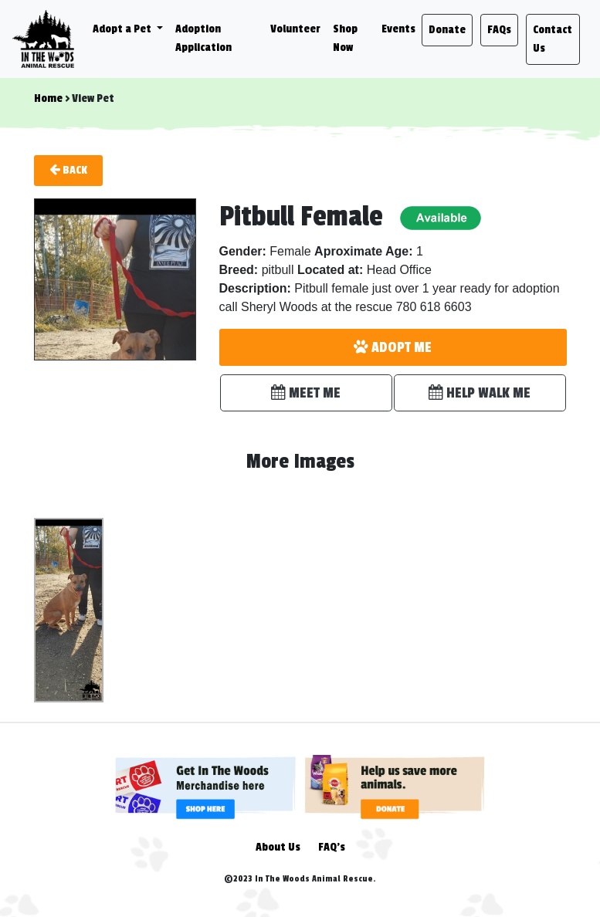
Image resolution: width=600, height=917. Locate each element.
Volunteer (295, 29)
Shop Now (345, 38)
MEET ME (306, 392)
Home (48, 98)
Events (398, 29)
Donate (447, 29)
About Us (278, 847)
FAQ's (331, 847)
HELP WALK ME (480, 392)
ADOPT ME (393, 347)
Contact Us (552, 39)
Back (68, 170)
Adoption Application (203, 38)
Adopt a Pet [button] (123, 29)
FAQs (499, 29)
